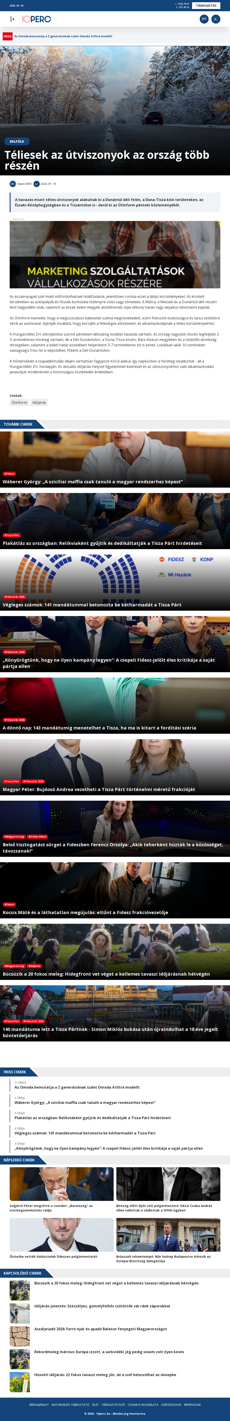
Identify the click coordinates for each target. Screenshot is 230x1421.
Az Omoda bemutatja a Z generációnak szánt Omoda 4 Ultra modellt (63, 36)
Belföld (17, 141)
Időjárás (39, 402)
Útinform (19, 402)
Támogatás (206, 5)
